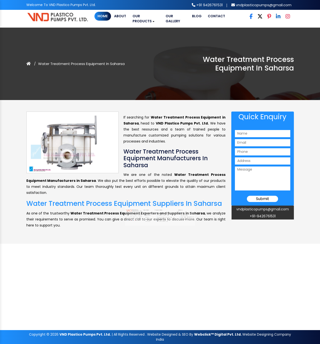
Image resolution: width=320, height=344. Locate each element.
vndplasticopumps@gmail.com (263, 4)
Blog (197, 16)
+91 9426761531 (209, 4)
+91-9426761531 (263, 216)
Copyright (37, 334)
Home (103, 16)
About (120, 16)
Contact (216, 16)
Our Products (143, 19)
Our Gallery (173, 19)
